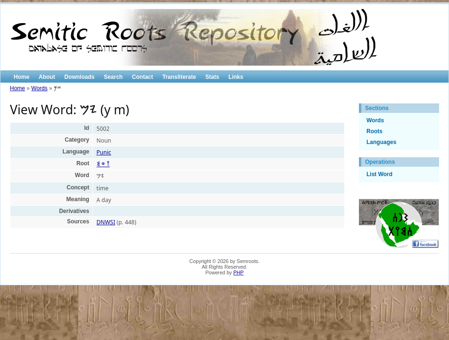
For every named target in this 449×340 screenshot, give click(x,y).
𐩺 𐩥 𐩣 (103, 164)
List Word (379, 174)
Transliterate (179, 77)
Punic (104, 152)
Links (235, 77)
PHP (238, 272)
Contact (142, 77)
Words (39, 88)
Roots (374, 131)
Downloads (79, 77)
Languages (381, 142)
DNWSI (106, 222)
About (47, 77)
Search (113, 77)
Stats (212, 77)
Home (21, 77)
